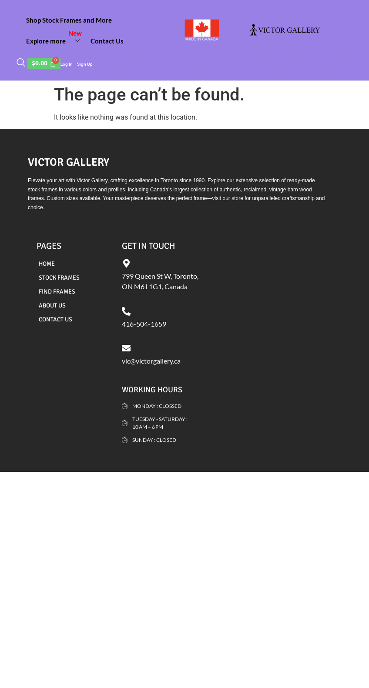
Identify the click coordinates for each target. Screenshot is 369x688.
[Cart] (43, 63)
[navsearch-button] (21, 63)
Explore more (56, 37)
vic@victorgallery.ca (151, 361)
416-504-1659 (144, 324)
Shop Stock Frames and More (69, 20)
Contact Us (107, 41)
